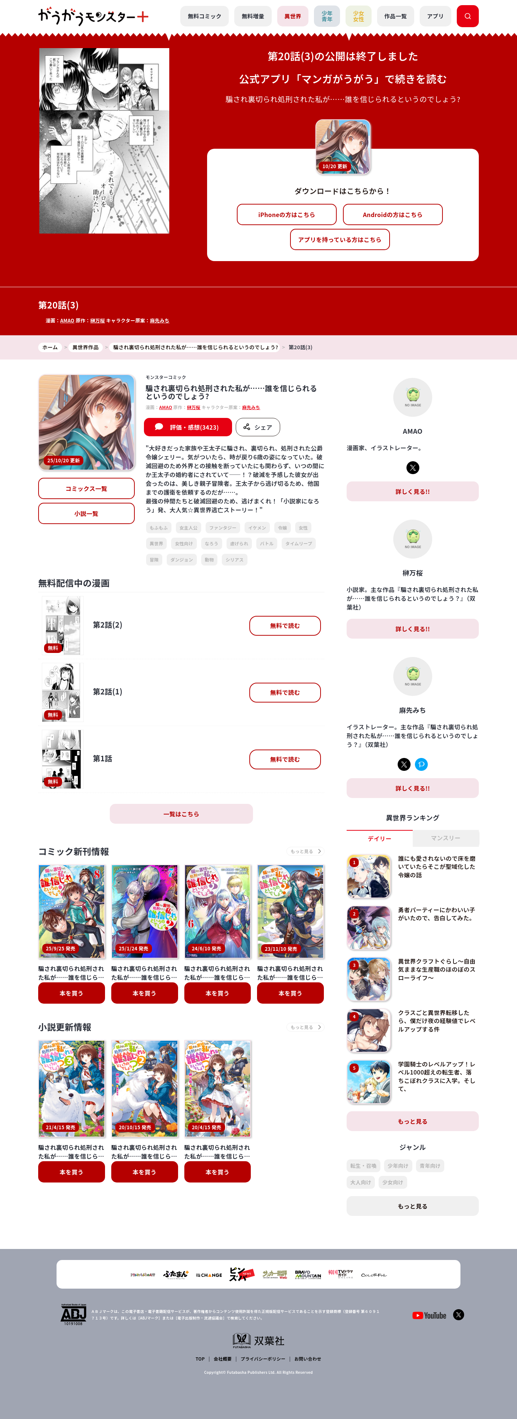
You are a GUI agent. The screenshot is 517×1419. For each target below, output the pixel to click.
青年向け (430, 1165)
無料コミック (204, 16)
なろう (211, 543)
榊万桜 (97, 320)
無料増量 (253, 16)
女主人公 (189, 527)
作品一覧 (395, 16)
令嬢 (282, 527)
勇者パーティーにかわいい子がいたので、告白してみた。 (437, 913)
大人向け (360, 1182)
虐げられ (239, 543)
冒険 (154, 559)
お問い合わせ (307, 1358)
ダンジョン (181, 559)
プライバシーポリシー (263, 1358)
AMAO (67, 320)
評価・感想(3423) (194, 427)
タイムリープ (298, 543)
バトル (267, 543)
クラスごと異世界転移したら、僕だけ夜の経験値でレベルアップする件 (437, 1020)
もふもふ (159, 527)
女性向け (184, 543)
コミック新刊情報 (74, 851)
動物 (209, 559)
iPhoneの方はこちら (286, 214)
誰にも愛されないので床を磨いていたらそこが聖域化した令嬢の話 (437, 866)
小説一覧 (86, 513)
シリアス (234, 559)
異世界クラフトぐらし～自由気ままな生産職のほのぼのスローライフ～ (437, 969)
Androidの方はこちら (393, 214)
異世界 (293, 16)
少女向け (392, 1182)
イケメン (257, 527)
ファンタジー (222, 527)
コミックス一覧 (86, 488)
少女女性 (358, 16)
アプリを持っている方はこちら (340, 239)
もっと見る (413, 1121)
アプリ (435, 16)
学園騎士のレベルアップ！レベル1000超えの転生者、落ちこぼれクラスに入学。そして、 (437, 1076)
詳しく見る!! (412, 491)
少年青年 (327, 16)
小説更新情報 (65, 1027)
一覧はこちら (181, 813)
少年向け (398, 1165)
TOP (200, 1358)
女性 (303, 527)
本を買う (71, 993)
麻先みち (160, 320)
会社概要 (223, 1358)
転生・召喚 (363, 1165)
